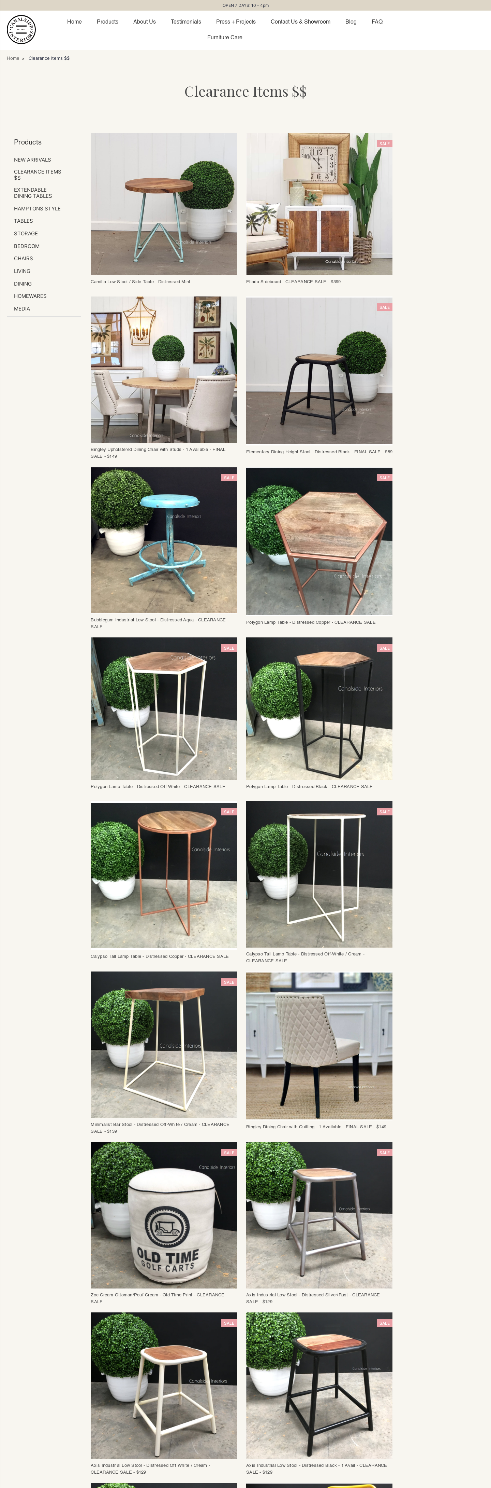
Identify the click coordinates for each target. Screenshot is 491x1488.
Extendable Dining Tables (33, 193)
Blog (351, 22)
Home (74, 22)
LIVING (22, 271)
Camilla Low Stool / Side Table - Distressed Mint (141, 268)
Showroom (89, 1393)
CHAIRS (23, 259)
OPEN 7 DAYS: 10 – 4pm (246, 5)
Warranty (206, 1403)
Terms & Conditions (219, 1422)
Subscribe (365, 1396)
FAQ (377, 22)
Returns (204, 1393)
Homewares (30, 296)
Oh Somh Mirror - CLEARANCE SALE (399, 1157)
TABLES (23, 221)
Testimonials (186, 22)
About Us (144, 22)
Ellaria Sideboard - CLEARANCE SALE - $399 (273, 268)
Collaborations (94, 1412)
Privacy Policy (332, 1480)
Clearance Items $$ (37, 175)
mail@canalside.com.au (289, 1480)
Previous (154, 1181)
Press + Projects (236, 22)
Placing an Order (215, 1374)
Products (107, 22)
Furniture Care (224, 38)
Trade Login (90, 1374)
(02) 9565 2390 (244, 1480)
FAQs (200, 1365)
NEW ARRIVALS (32, 160)
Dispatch (205, 1384)
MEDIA (22, 309)
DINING (23, 284)
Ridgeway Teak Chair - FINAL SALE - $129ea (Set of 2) (283, 1157)
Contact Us (89, 1384)
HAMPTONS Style (37, 209)
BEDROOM (27, 246)
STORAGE (26, 234)
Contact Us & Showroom (300, 22)
